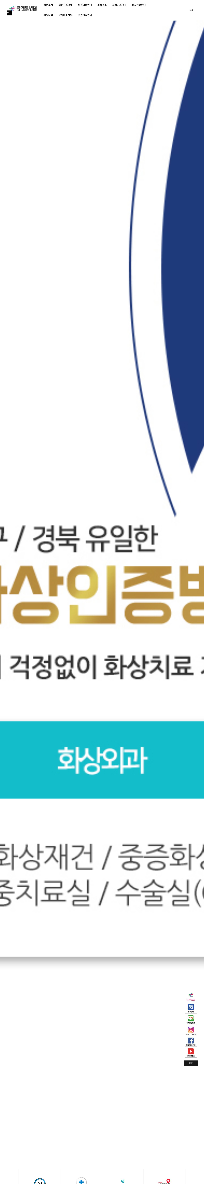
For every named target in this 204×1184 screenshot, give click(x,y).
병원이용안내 (85, 5)
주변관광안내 (85, 15)
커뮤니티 (48, 15)
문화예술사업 (65, 15)
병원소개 (48, 5)
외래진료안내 (119, 5)
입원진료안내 (65, 5)
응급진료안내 (139, 5)
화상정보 (102, 5)
